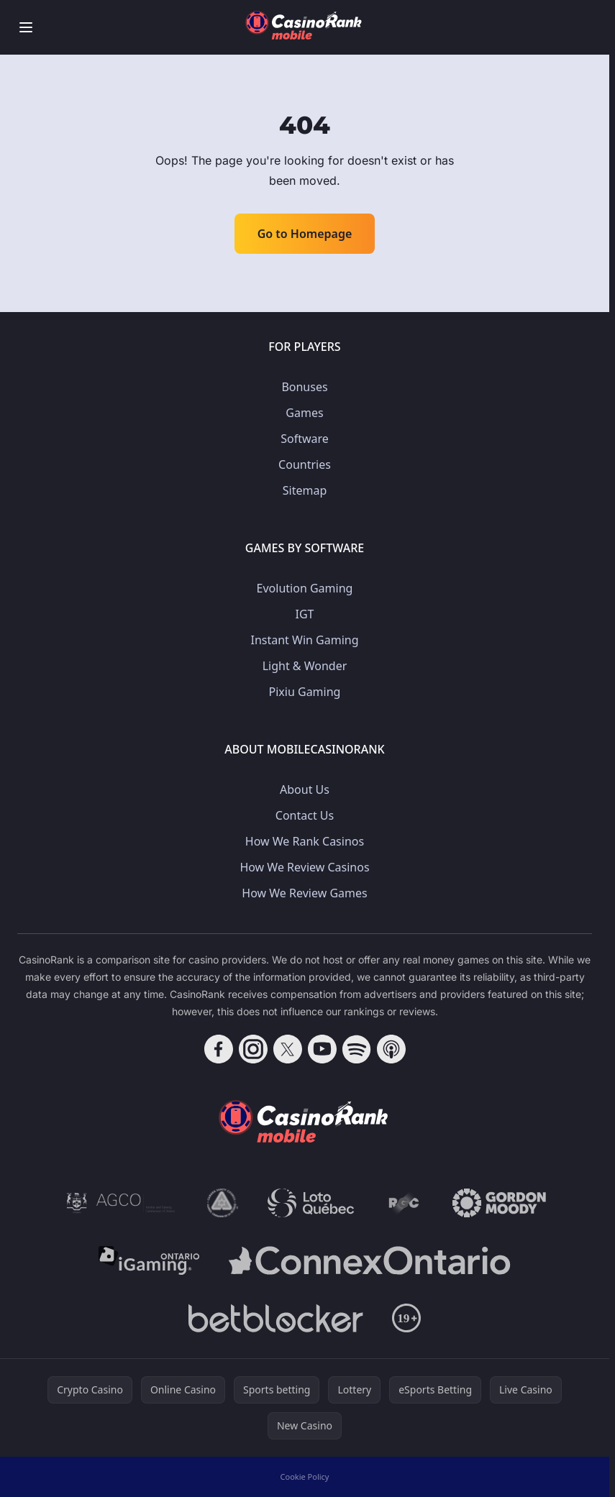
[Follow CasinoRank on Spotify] (356, 1049)
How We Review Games (304, 893)
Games (304, 413)
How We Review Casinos (304, 867)
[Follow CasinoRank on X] (287, 1049)
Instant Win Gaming (304, 640)
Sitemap (305, 490)
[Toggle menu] (26, 27)
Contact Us (304, 815)
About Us (304, 789)
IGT (305, 614)
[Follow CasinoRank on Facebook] (218, 1049)
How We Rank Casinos (304, 841)
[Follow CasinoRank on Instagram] (253, 1049)
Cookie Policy (305, 1476)
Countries (304, 464)
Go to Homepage (305, 234)
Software (305, 439)
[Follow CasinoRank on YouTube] (322, 1049)
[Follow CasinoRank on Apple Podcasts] (391, 1049)
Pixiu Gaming (305, 692)
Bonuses (304, 387)
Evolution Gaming (305, 588)
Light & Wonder (305, 666)
